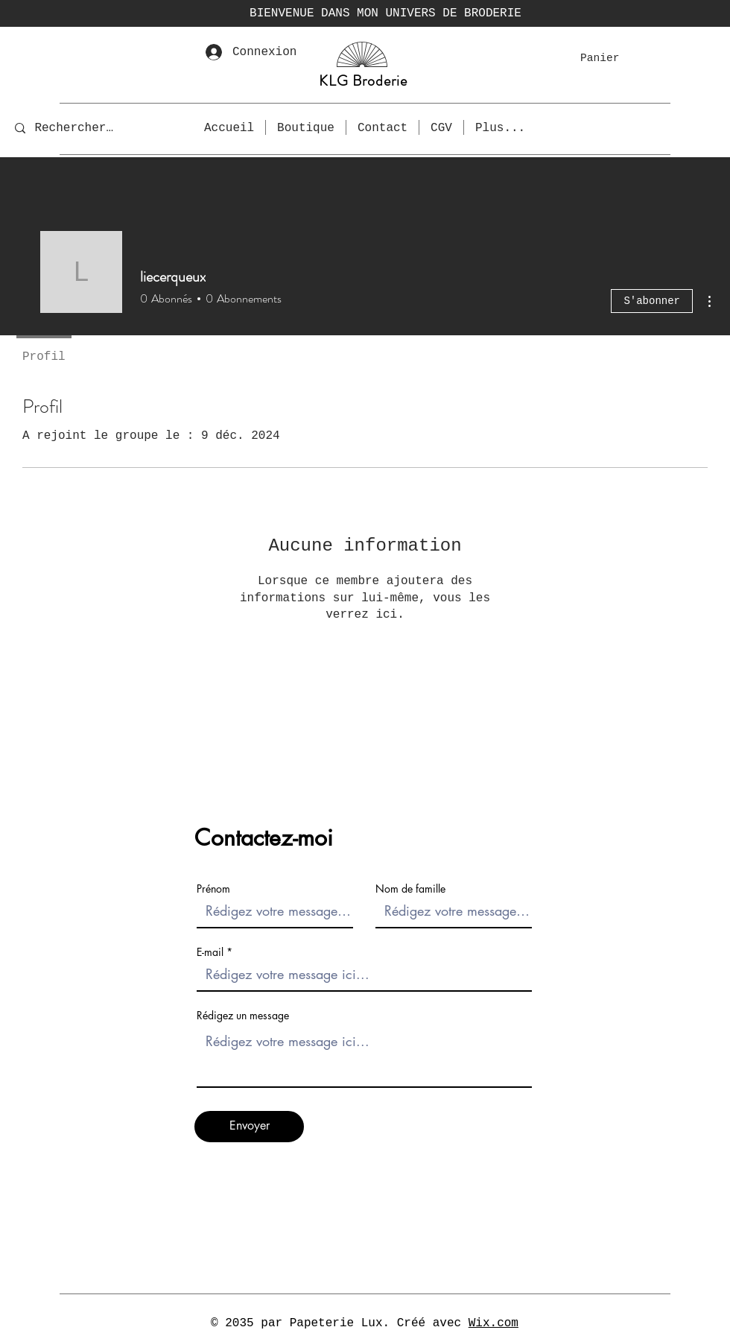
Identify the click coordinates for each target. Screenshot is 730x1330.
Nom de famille (410, 889)
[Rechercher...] (77, 128)
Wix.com (493, 1323)
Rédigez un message (243, 1015)
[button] (609, 57)
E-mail (210, 952)
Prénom (213, 889)
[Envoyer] (249, 1126)
